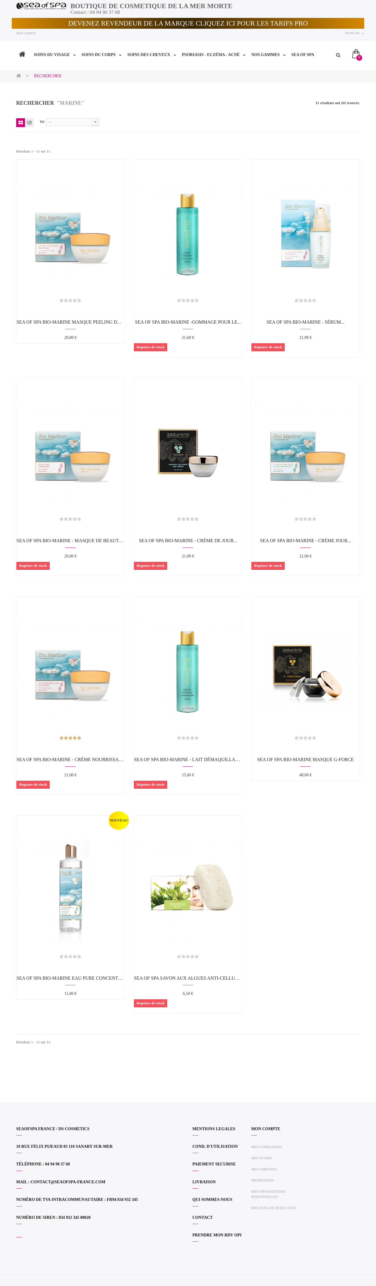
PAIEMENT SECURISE (214, 1164)
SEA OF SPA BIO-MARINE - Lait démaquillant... (188, 759)
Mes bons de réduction (273, 1208)
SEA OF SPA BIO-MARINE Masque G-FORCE (305, 759)
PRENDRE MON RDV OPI (216, 1235)
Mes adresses (264, 1169)
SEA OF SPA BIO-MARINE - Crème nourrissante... (70, 759)
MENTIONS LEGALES (213, 1129)
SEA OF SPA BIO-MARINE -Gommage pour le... (188, 322)
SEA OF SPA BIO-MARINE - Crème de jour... (188, 540)
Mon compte (26, 33)
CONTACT (202, 1217)
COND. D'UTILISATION (215, 1146)
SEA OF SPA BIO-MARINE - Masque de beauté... (70, 540)
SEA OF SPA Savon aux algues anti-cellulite (188, 978)
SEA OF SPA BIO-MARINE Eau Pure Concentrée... (70, 978)
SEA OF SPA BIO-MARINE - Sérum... (305, 322)
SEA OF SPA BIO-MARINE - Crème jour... (305, 540)
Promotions (262, 1180)
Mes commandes (266, 1147)
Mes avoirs (261, 1158)
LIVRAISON (204, 1182)
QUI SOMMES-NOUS (212, 1199)
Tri (42, 122)
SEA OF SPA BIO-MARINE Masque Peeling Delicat (70, 322)
